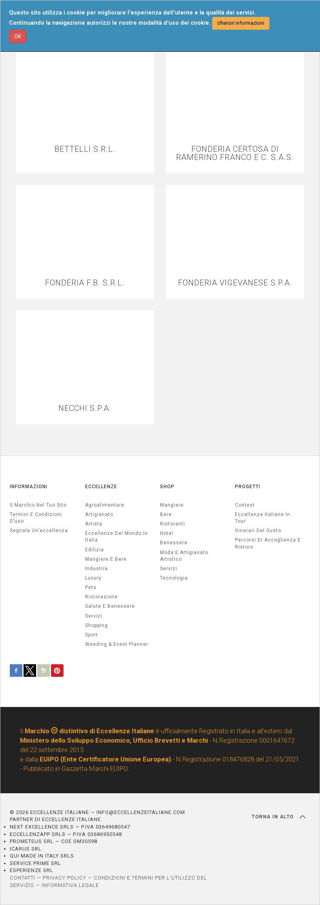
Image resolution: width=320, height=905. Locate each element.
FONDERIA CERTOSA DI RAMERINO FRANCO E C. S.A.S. (235, 153)
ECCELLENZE (101, 486)
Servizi (168, 568)
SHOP (167, 486)
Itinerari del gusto (258, 530)
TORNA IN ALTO (278, 817)
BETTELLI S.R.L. (85, 149)
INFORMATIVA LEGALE (70, 885)
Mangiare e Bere (106, 559)
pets (90, 587)
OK (17, 36)
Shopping (96, 625)
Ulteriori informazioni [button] (240, 23)
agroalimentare (104, 505)
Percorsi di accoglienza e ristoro (268, 543)
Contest (245, 505)
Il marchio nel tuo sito (38, 505)
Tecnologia (174, 578)
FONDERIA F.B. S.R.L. (85, 283)
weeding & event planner (116, 644)
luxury (93, 578)
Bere (166, 514)
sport (91, 635)
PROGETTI (247, 486)
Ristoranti (172, 524)
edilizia (94, 549)
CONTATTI (22, 878)
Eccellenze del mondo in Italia (116, 537)
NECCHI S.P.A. (84, 408)
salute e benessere (110, 606)
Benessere (173, 542)
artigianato (99, 514)
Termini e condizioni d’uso (36, 518)
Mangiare (172, 505)
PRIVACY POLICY (64, 878)
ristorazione (101, 597)
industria (96, 568)
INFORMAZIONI (28, 486)
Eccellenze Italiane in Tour (262, 518)
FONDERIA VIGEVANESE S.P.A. (235, 283)
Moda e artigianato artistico (184, 556)
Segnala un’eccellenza (39, 530)
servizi (93, 616)
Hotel (166, 533)
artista (93, 524)
